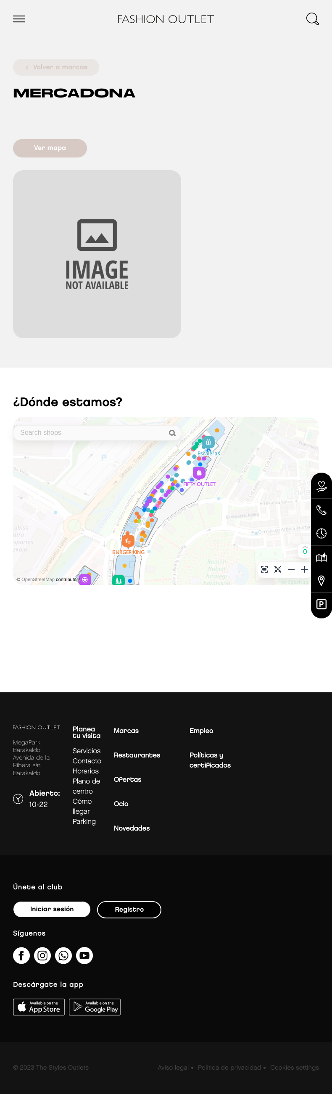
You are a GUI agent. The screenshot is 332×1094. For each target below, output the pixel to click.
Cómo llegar (82, 807)
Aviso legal (173, 1068)
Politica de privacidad (229, 1068)
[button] (305, 551)
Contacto (87, 761)
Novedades (132, 829)
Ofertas (127, 780)
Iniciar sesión (52, 909)
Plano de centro (86, 786)
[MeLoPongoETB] (84, 961)
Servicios (86, 751)
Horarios (86, 771)
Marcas (126, 731)
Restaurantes (137, 755)
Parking (84, 822)
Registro (129, 910)
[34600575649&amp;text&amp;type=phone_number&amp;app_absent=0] (63, 961)
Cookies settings (294, 1068)
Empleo (201, 731)
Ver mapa (50, 148)
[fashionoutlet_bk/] (42, 961)
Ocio (121, 804)
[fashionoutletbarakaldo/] (21, 961)
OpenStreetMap (38, 579)
